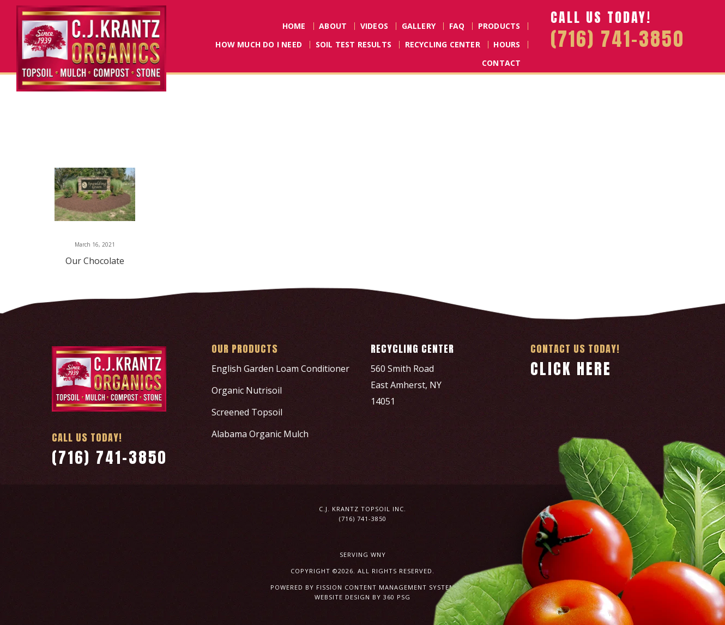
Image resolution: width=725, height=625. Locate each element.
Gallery (419, 26)
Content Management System (400, 587)
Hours (506, 44)
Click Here (571, 368)
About (333, 26)
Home (294, 26)
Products (499, 26)
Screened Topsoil (247, 412)
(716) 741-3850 (109, 457)
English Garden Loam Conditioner (280, 369)
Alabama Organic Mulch (260, 434)
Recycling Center (442, 44)
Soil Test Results (353, 44)
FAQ (457, 26)
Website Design (342, 597)
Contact (501, 63)
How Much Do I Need (258, 44)
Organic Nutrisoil (247, 390)
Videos (374, 26)
